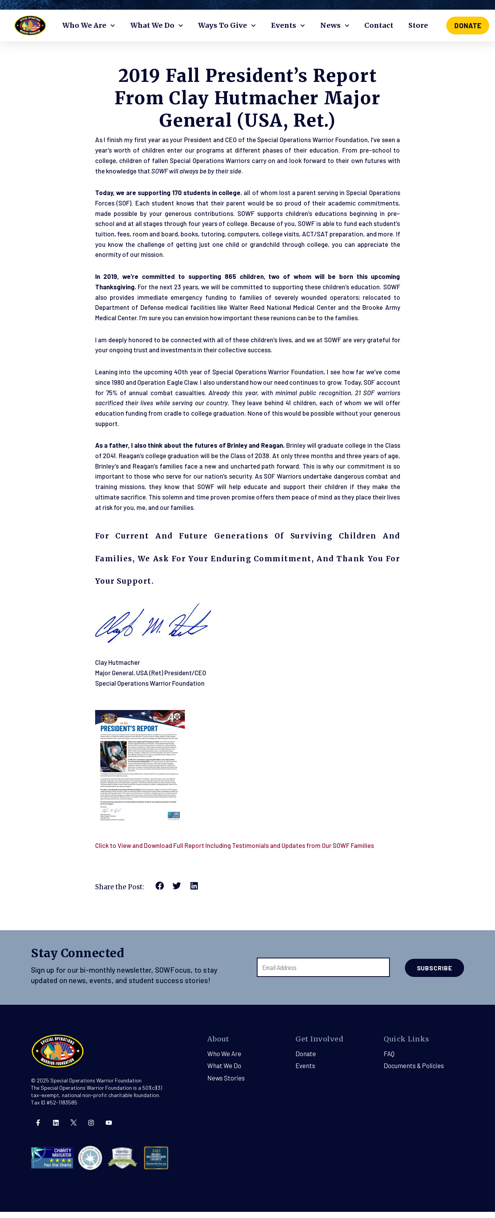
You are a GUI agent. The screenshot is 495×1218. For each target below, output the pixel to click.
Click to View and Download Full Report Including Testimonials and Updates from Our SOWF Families (236, 852)
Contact (378, 25)
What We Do (156, 25)
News (335, 25)
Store (418, 25)
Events (288, 25)
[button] (160, 893)
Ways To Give (227, 25)
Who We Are (88, 25)
